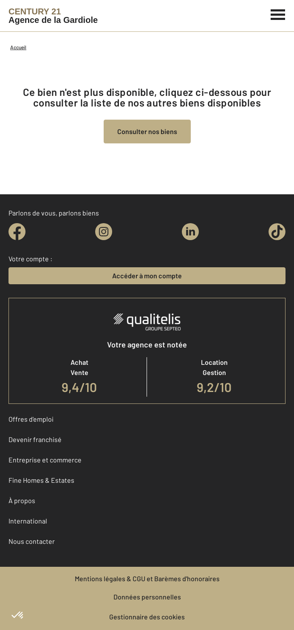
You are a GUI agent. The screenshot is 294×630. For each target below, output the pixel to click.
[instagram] (103, 231)
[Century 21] (53, 15)
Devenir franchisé (35, 439)
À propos (21, 500)
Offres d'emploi (31, 419)
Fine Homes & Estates (41, 480)
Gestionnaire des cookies (147, 617)
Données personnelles (147, 597)
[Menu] (278, 13)
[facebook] (16, 231)
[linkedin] (190, 231)
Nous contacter (31, 541)
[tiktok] (277, 231)
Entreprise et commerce (45, 460)
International (27, 521)
